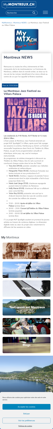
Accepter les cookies (26, 407)
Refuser (26, 413)
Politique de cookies (25, 426)
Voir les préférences (26, 420)
